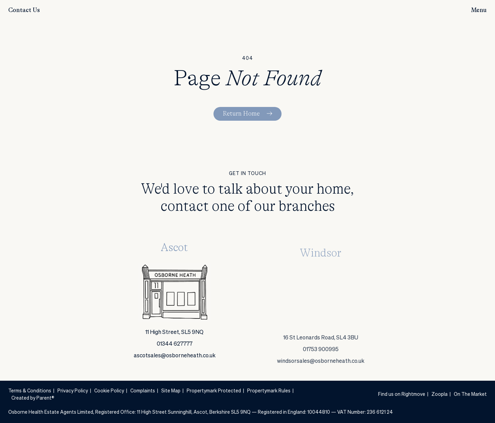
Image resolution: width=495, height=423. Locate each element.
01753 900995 (321, 371)
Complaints (142, 391)
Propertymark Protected (214, 391)
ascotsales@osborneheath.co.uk (175, 358)
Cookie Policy (109, 391)
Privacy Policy (72, 391)
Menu (479, 10)
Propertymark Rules (268, 391)
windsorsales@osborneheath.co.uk (320, 383)
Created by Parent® (32, 398)
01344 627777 (174, 346)
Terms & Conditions (29, 391)
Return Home (241, 114)
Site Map (170, 391)
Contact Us (24, 10)
